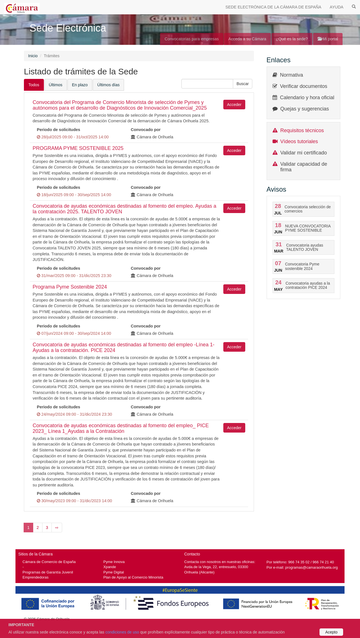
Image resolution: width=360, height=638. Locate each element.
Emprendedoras (35, 577)
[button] (243, 83)
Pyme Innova (114, 562)
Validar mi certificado (303, 153)
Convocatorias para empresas (192, 39)
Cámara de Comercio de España (49, 562)
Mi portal (328, 39)
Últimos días (108, 85)
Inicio (33, 56)
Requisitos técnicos (302, 130)
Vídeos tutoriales (299, 141)
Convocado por (146, 129)
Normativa (291, 75)
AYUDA (336, 7)
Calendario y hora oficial (307, 97)
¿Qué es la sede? (292, 39)
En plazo (80, 85)
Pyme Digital (114, 572)
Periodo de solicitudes (58, 129)
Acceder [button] (234, 104)
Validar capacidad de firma (303, 166)
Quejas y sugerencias (304, 109)
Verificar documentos (303, 86)
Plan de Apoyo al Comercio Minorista (133, 577)
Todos (33, 85)
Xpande (110, 567)
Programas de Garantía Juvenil (47, 572)
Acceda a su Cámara (247, 39)
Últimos (55, 85)
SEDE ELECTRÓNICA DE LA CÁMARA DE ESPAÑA (273, 7)
